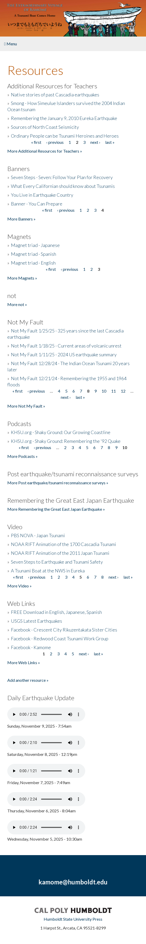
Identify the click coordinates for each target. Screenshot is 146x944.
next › (95, 142)
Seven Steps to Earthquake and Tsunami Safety (57, 562)
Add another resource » (28, 680)
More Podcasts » (22, 456)
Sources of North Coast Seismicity (45, 127)
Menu (10, 43)
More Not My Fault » (26, 405)
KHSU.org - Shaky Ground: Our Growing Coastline (60, 432)
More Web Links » (23, 662)
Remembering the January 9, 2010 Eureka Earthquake (64, 118)
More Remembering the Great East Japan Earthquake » (56, 509)
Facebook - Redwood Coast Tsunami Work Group (59, 638)
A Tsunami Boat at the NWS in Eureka (48, 570)
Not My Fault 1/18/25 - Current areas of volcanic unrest (66, 346)
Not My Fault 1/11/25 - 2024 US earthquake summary (64, 354)
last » (110, 142)
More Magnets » (22, 277)
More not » (17, 304)
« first (36, 142)
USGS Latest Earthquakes (36, 621)
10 (104, 390)
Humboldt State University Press (73, 919)
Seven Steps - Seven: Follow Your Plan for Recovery (62, 177)
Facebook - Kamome (31, 647)
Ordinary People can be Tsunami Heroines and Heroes (65, 136)
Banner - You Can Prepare (36, 204)
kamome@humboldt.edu (73, 882)
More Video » (19, 585)
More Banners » (21, 218)
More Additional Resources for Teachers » (44, 150)
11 (113, 390)
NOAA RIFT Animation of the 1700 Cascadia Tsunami (63, 544)
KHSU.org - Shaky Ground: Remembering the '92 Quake (66, 441)
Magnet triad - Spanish (33, 254)
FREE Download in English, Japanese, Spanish (56, 612)
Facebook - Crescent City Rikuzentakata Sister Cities (64, 630)
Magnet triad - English (33, 263)
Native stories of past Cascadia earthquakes (55, 94)
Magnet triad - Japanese (35, 245)
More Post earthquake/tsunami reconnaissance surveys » (57, 482)
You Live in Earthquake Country (42, 195)
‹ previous (55, 142)
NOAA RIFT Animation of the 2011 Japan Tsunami (60, 553)
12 (123, 390)
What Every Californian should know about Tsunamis (63, 186)
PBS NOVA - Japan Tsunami (38, 535)
